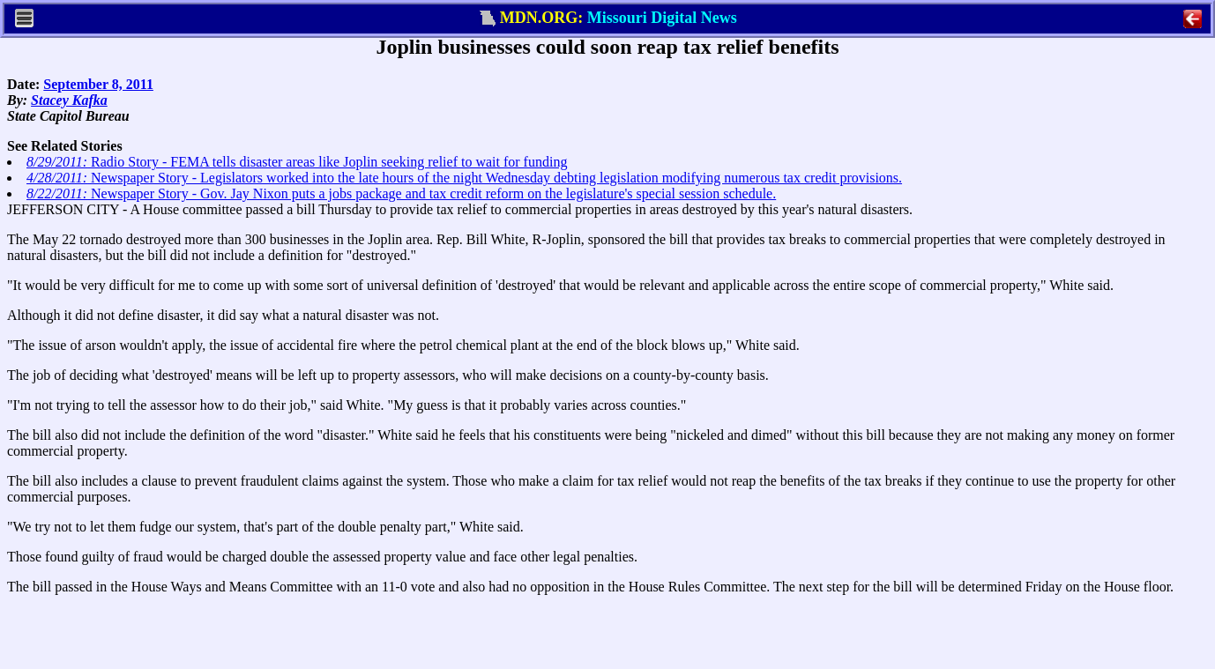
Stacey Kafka (69, 100)
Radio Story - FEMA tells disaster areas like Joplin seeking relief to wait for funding (296, 161)
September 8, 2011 (98, 84)
